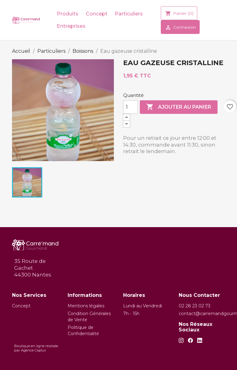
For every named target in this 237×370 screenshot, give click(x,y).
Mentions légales (86, 306)
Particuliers (129, 14)
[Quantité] (130, 107)
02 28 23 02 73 (194, 306)
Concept (96, 14)
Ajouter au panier (178, 107)
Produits (67, 14)
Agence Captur (33, 350)
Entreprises (71, 26)
